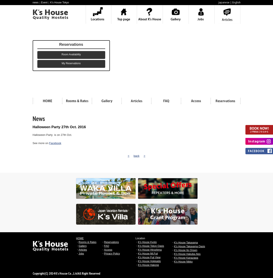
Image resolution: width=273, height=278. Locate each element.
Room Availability (71, 54)
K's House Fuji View (149, 257)
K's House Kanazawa (186, 257)
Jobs (81, 253)
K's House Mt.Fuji (148, 253)
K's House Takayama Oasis (189, 246)
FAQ (106, 246)
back (136, 155)
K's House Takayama (186, 242)
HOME (80, 238)
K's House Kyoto (147, 242)
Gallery (83, 246)
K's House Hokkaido (149, 261)
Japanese (224, 2)
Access (108, 249)
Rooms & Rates (88, 242)
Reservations (111, 242)
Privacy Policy (112, 253)
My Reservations (71, 63)
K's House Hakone (148, 265)
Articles (83, 249)
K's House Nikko (183, 261)
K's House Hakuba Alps (187, 254)
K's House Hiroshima (150, 249)
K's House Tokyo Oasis (151, 246)
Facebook (55, 143)
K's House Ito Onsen (185, 250)
